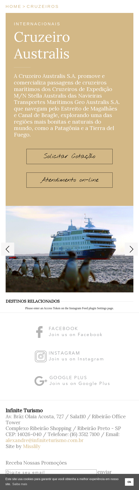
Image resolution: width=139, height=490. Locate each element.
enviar (104, 472)
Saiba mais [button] (19, 484)
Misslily (32, 446)
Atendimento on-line (69, 180)
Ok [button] (129, 481)
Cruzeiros (43, 6)
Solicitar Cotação (69, 156)
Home (14, 6)
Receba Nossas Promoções (36, 462)
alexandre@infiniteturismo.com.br (45, 440)
